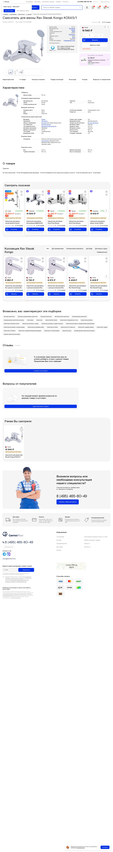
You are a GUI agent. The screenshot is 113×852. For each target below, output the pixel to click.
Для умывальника (58, 248)
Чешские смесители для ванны (12, 334)
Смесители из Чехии (52, 327)
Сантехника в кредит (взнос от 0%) (95, 537)
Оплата (58, 550)
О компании (29, 2)
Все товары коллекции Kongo (65, 46)
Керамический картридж (48, 126)
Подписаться (26, 570)
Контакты (66, 2)
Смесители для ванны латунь (11, 323)
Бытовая (43, 123)
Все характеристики (55, 43)
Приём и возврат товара (92, 540)
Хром (73, 37)
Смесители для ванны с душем (30, 323)
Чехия (73, 31)
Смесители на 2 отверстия (68, 327)
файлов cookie (81, 847)
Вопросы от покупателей (101, 80)
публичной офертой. (16, 598)
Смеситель (72, 34)
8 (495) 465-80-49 (85, 1)
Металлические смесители (62, 316)
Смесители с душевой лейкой (86, 327)
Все (48, 248)
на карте (73, 566)
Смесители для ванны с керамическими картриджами (80, 323)
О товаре (23, 80)
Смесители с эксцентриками (51, 330)
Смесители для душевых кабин (36, 327)
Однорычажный (46, 124)
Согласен (105, 847)
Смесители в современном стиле (69, 320)
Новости (87, 543)
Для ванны (44, 121)
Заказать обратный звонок (67, 502)
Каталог (59, 540)
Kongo (73, 30)
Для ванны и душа (101, 248)
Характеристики (8, 80)
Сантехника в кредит (48, 2)
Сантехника (30, 320)
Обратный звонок (105, 1)
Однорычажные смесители (79, 316)
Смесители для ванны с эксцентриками (14, 327)
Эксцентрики (45, 141)
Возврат (58, 2)
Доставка (37, 2)
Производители (61, 543)
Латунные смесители (46, 316)
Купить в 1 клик (95, 45)
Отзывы (84, 80)
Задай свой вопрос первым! (41, 406)
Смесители (39, 320)
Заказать (90, 40)
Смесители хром (66, 330)
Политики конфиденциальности (19, 580)
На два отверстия (93, 123)
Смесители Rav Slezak (51, 320)
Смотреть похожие (38, 80)
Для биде (89, 248)
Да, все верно (9, 10)
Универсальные (102, 252)
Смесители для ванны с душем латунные (52, 323)
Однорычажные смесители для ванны (14, 320)
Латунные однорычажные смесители (27, 316)
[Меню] (32, 7)
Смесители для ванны (86, 320)
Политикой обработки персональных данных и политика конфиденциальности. (17, 594)
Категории (72, 80)
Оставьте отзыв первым (40, 370)
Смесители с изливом (9, 330)
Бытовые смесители (9, 316)
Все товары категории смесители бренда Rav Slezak (65, 48)
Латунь (43, 119)
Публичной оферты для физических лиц (15, 581)
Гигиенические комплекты (74, 248)
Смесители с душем (102, 327)
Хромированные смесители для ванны (84, 330)
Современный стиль (69, 40)
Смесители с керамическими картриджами (29, 330)
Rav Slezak (72, 28)
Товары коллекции (56, 80)
